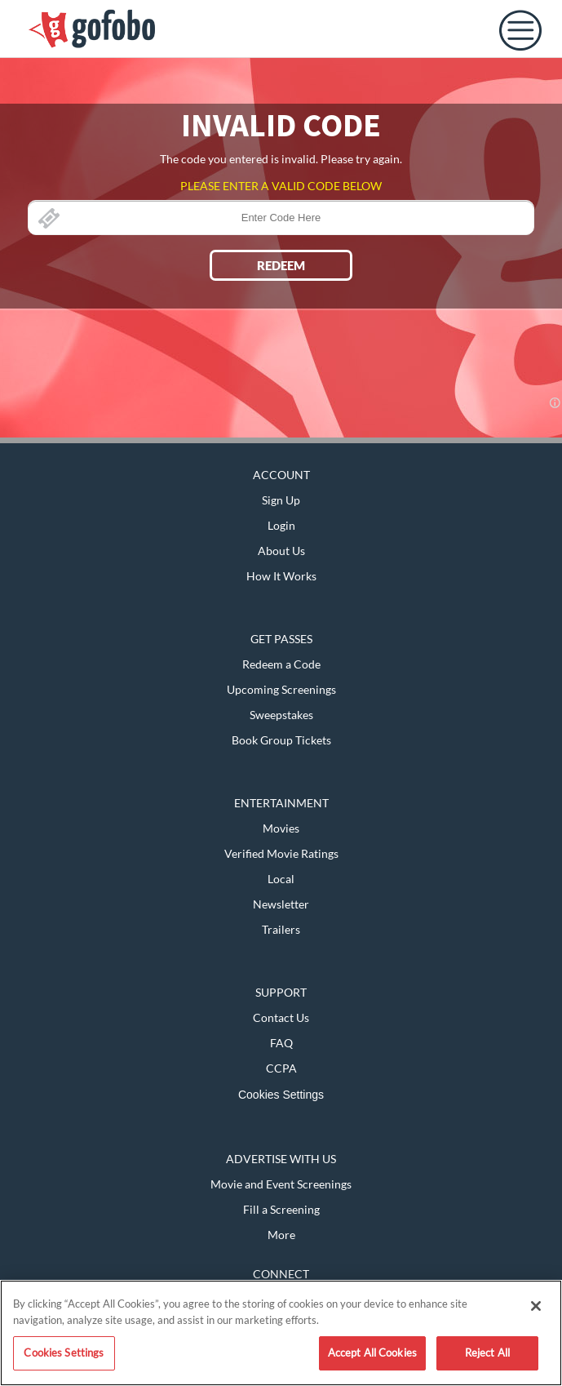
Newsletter (281, 904)
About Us (281, 551)
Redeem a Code (281, 664)
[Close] (536, 1306)
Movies (281, 828)
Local (281, 879)
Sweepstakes (281, 715)
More (281, 1235)
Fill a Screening (281, 1209)
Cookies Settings (281, 1094)
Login (281, 525)
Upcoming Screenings (281, 689)
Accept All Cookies (372, 1352)
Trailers (281, 929)
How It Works (281, 576)
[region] (281, 1333)
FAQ (281, 1043)
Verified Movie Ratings (281, 853)
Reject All (487, 1352)
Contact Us (281, 1017)
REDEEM (281, 265)
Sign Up (281, 500)
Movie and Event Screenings (281, 1184)
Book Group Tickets (281, 740)
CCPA (281, 1068)
